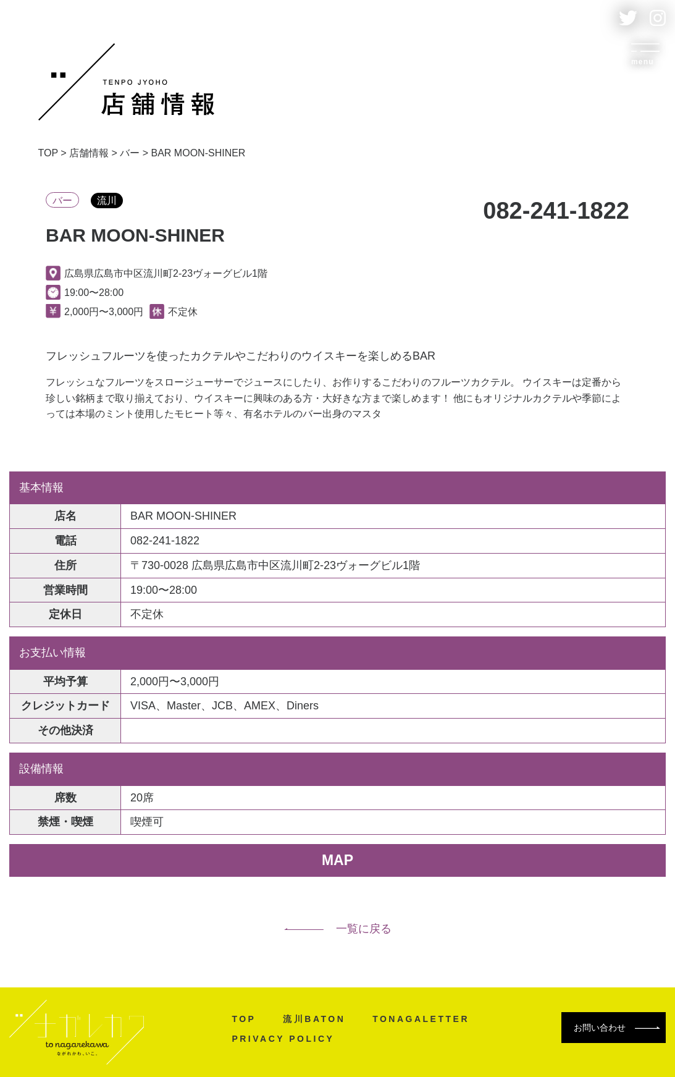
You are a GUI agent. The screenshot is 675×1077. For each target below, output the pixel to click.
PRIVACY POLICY (283, 1039)
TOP (244, 1019)
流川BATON (314, 1019)
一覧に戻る (338, 929)
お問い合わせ (617, 1028)
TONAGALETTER (420, 1019)
